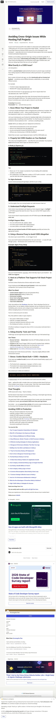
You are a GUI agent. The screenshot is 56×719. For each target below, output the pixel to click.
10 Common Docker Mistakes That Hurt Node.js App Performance (30, 653)
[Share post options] (2, 69)
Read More (11, 539)
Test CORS (21, 349)
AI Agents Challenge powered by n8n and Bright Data (34, 679)
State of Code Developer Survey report (24, 594)
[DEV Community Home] (2, 2)
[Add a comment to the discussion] (31, 553)
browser (31, 42)
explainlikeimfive (23, 42)
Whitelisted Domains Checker (33, 349)
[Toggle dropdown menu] (51, 500)
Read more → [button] (30, 682)
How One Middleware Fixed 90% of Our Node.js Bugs (30, 648)
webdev (11, 42)
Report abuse (34, 558)
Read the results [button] (30, 603)
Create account (50, 1)
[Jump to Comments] (3, 55)
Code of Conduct (26, 558)
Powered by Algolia (34, 1)
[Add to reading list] (3, 60)
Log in (42, 1)
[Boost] (3, 64)
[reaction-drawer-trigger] (2, 49)
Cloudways (24, 304)
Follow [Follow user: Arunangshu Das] (30, 616)
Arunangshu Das (16, 28)
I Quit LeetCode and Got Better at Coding (30, 642)
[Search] (6, 2)
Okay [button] (3, 716)
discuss (16, 42)
